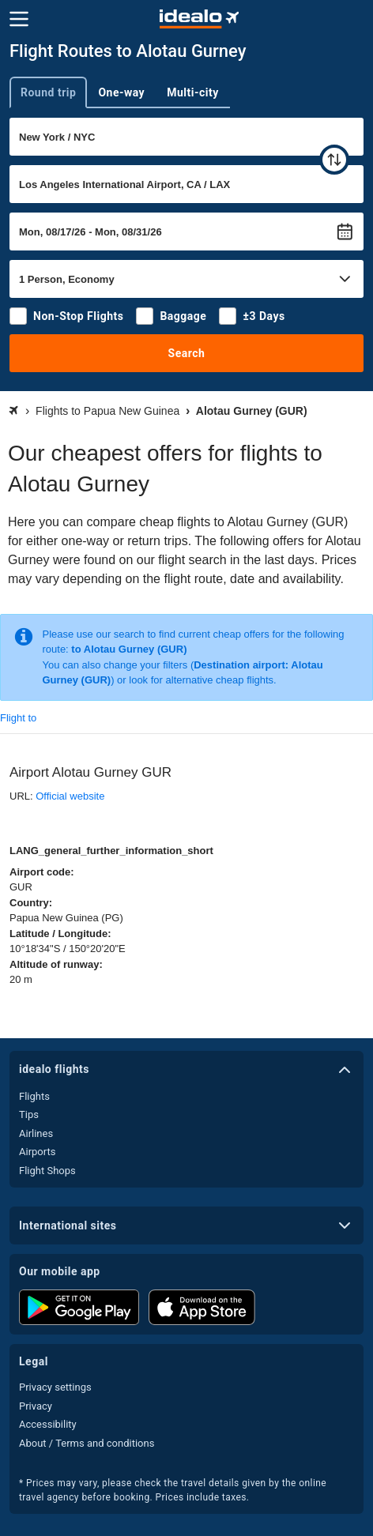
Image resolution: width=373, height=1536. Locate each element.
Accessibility (48, 1424)
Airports (37, 1152)
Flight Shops (47, 1170)
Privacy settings (55, 1387)
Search (186, 353)
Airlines (36, 1133)
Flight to (18, 718)
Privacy (35, 1406)
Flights (34, 1096)
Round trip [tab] (48, 92)
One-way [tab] (121, 92)
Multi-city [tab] (193, 92)
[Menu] (19, 19)
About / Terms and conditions (86, 1443)
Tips (29, 1114)
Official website (70, 796)
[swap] (334, 160)
